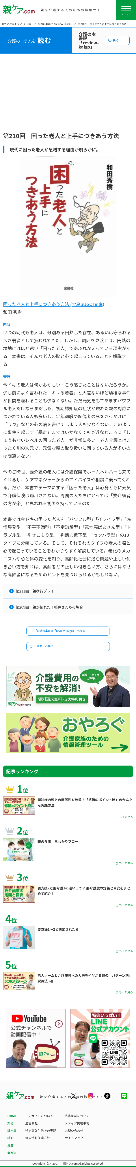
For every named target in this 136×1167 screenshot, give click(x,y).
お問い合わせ (74, 1130)
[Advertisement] (68, 97)
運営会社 (31, 1123)
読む (30, 23)
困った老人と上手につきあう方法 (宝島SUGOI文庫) (53, 304)
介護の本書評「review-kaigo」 (55, 23)
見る (10, 1145)
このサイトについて (39, 1116)
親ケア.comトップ (12, 23)
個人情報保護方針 (37, 1138)
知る (10, 1123)
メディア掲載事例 (77, 1123)
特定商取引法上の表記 (40, 1130)
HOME (12, 1116)
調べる (12, 1130)
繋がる (12, 1153)
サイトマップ (74, 1138)
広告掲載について (77, 1116)
